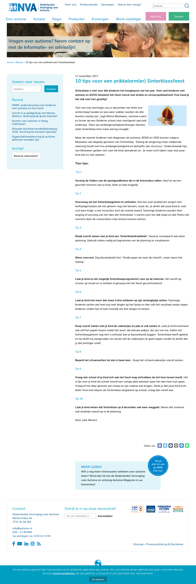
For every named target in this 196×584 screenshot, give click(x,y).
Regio (56, 18)
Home (10, 62)
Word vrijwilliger (128, 18)
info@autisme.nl (22, 528)
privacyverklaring (63, 573)
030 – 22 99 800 (22, 532)
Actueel (39, 18)
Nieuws (19, 62)
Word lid (156, 16)
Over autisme (16, 18)
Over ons (71, 4)
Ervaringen (100, 18)
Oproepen (107, 4)
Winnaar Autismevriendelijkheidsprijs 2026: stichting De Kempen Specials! (34, 130)
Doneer (179, 16)
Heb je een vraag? (129, 4)
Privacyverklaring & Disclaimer (165, 544)
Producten (77, 18)
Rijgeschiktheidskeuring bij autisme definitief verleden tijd (33, 137)
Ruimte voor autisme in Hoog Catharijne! (30, 122)
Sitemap (138, 544)
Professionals (89, 4)
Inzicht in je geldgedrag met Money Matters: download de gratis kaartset (34, 114)
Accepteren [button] (98, 579)
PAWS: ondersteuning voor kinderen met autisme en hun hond (34, 106)
